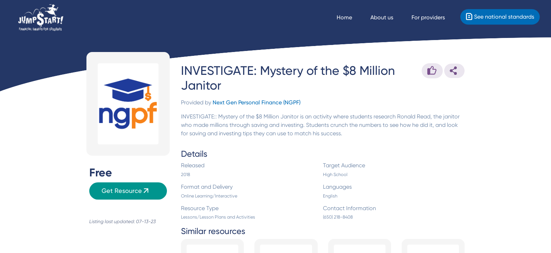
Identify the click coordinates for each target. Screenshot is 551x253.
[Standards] (500, 17)
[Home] (40, 17)
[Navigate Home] (351, 17)
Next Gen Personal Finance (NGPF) (256, 102)
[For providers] (434, 17)
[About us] (388, 17)
